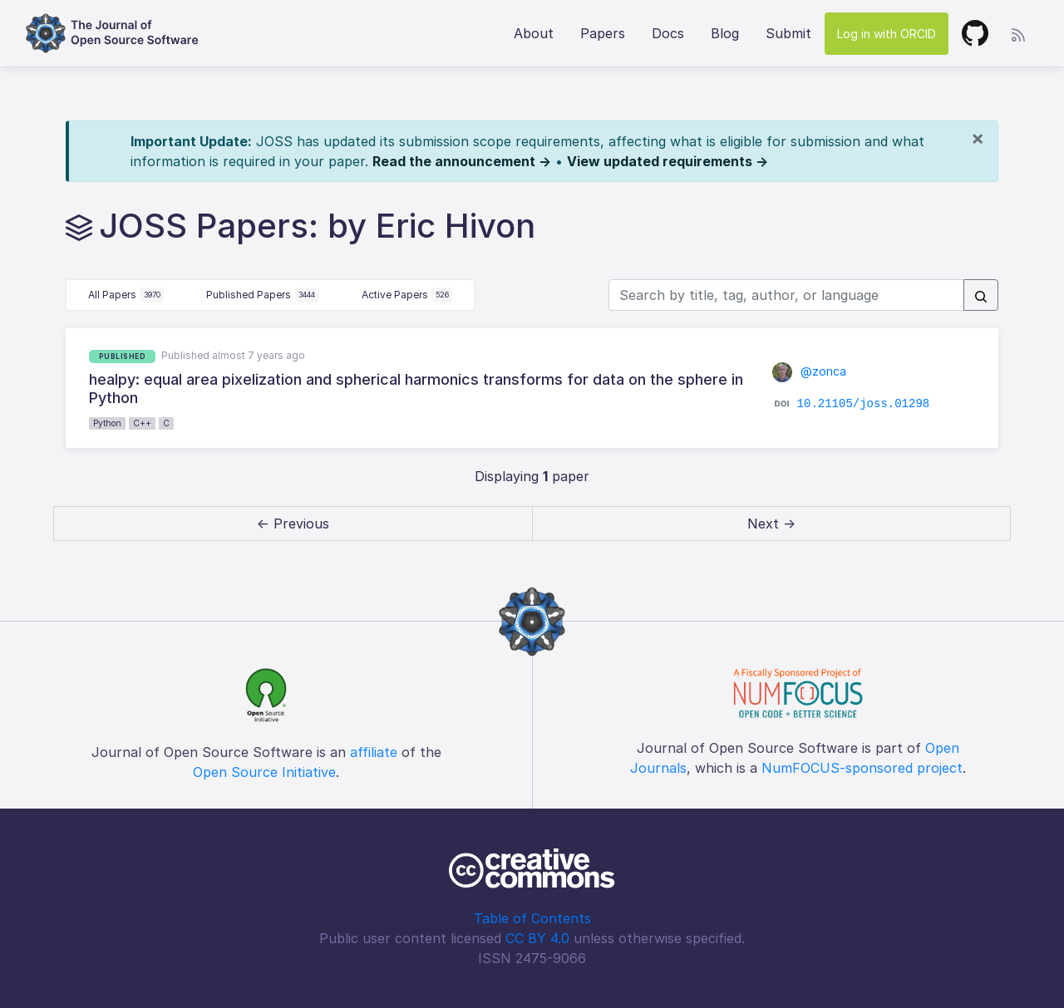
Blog (725, 33)
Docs (668, 33)
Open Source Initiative (264, 772)
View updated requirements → (667, 161)
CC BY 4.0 (537, 938)
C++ (142, 423)
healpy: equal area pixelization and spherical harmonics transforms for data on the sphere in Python (416, 388)
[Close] (977, 138)
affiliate (373, 752)
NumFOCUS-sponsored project (862, 768)
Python (107, 423)
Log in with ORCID (886, 34)
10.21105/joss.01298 (863, 404)
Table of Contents (532, 918)
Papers (602, 33)
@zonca (809, 371)
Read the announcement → (461, 161)
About (534, 33)
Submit (788, 33)
